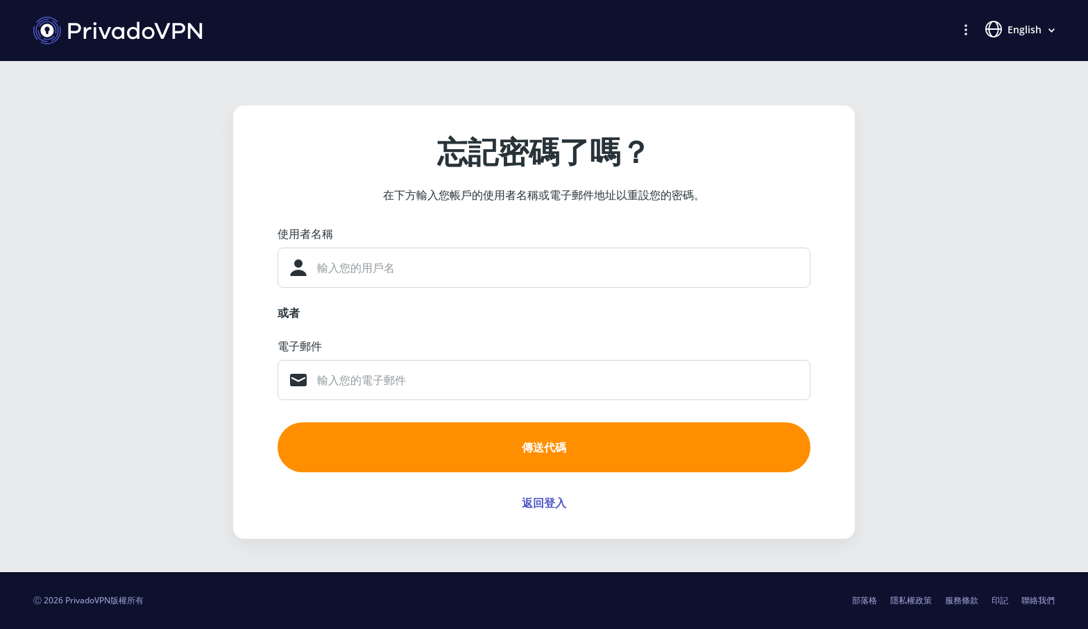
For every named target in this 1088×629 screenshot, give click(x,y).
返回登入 (544, 502)
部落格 (864, 600)
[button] (966, 29)
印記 (1000, 600)
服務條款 (961, 600)
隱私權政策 (911, 600)
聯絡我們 (1038, 600)
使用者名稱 (305, 233)
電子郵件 (300, 346)
